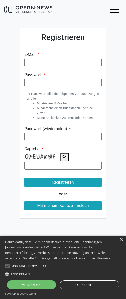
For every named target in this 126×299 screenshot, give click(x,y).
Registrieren (63, 182)
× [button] (121, 240)
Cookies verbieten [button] (89, 285)
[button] (63, 274)
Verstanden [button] (31, 285)
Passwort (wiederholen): (46, 128)
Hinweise (103, 258)
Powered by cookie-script (20, 293)
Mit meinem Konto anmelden (63, 205)
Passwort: (33, 74)
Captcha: (32, 148)
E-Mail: (30, 54)
